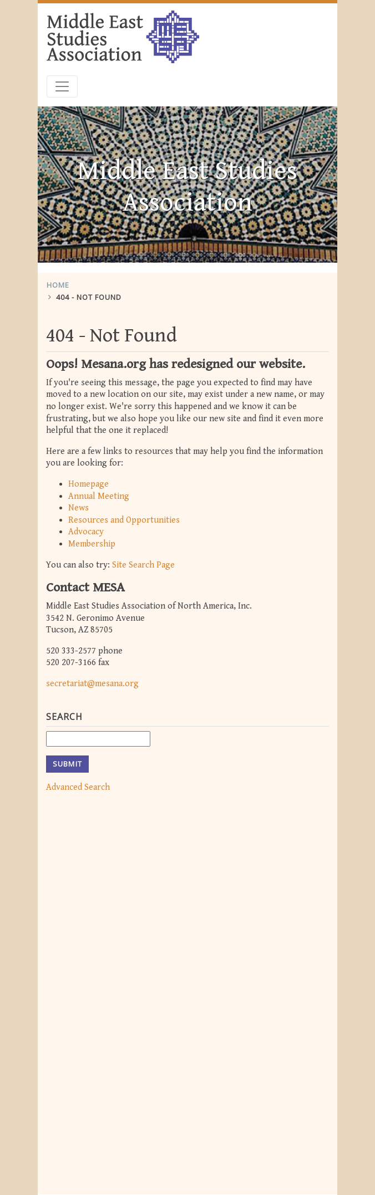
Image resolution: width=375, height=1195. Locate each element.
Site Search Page (143, 561)
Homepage (88, 481)
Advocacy (86, 528)
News (78, 504)
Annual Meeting (98, 492)
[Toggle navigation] (62, 83)
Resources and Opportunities (124, 516)
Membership (91, 540)
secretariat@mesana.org (92, 680)
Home (58, 282)
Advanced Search (78, 783)
